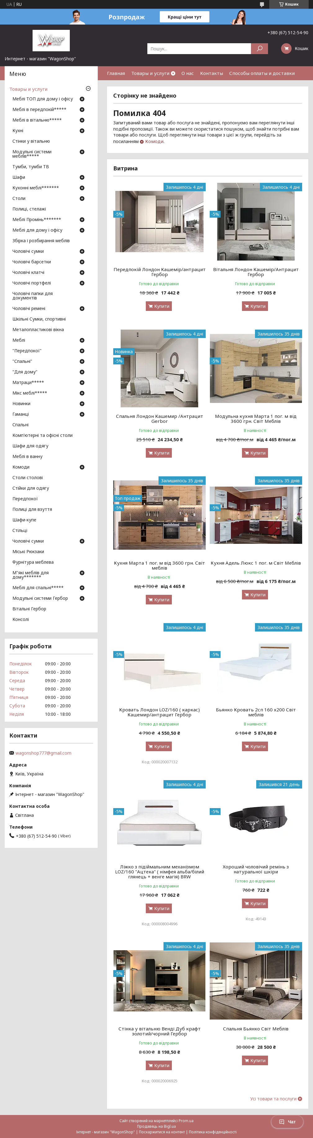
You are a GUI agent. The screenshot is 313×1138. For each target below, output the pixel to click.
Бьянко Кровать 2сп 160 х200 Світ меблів (256, 712)
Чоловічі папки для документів (32, 296)
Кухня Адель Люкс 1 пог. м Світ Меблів (256, 562)
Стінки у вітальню (31, 141)
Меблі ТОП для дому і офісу (42, 99)
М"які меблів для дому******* (30, 575)
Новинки (21, 403)
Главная (116, 73)
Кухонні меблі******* (35, 188)
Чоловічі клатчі (28, 272)
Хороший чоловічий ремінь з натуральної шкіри (256, 869)
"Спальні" (22, 361)
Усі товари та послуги (273, 1099)
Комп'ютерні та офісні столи (42, 435)
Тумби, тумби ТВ (30, 166)
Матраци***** (28, 382)
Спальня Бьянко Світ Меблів (255, 1028)
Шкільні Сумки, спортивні (39, 319)
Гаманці (20, 414)
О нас (187, 73)
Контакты (211, 73)
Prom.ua (186, 1120)
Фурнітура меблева (33, 562)
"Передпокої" (27, 351)
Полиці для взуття (32, 509)
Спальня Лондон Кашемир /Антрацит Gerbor (159, 418)
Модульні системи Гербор (40, 598)
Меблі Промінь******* (36, 219)
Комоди (154, 141)
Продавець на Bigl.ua (156, 1126)
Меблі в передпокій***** (39, 109)
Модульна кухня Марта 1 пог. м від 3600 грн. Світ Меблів (256, 418)
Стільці (19, 530)
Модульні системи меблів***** (31, 154)
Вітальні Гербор (29, 609)
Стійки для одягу (30, 488)
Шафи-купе (24, 520)
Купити (161, 306)
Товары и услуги (150, 73)
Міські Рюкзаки (28, 551)
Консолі (20, 619)
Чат (287, 1122)
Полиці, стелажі (29, 209)
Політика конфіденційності (213, 1132)
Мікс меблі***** (29, 393)
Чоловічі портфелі (31, 283)
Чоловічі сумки (28, 251)
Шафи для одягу (30, 446)
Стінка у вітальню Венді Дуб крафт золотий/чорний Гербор (159, 1031)
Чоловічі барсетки (31, 262)
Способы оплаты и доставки (262, 73)
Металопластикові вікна (38, 329)
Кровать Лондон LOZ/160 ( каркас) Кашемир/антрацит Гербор (159, 712)
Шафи (18, 177)
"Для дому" (25, 372)
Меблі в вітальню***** (37, 120)
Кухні (17, 130)
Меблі (18, 340)
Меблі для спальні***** (38, 587)
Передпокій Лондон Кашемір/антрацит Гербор (160, 272)
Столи (18, 198)
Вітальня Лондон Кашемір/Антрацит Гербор (256, 272)
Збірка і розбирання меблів (41, 240)
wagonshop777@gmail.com (43, 753)
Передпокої (25, 499)
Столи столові (27, 477)
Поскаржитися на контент (162, 1132)
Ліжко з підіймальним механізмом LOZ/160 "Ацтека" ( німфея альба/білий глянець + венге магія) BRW (159, 871)
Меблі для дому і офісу (37, 230)
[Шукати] (259, 48)
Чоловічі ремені (28, 308)
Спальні (20, 425)
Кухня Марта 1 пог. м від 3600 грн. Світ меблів (159, 565)
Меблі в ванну (27, 456)
